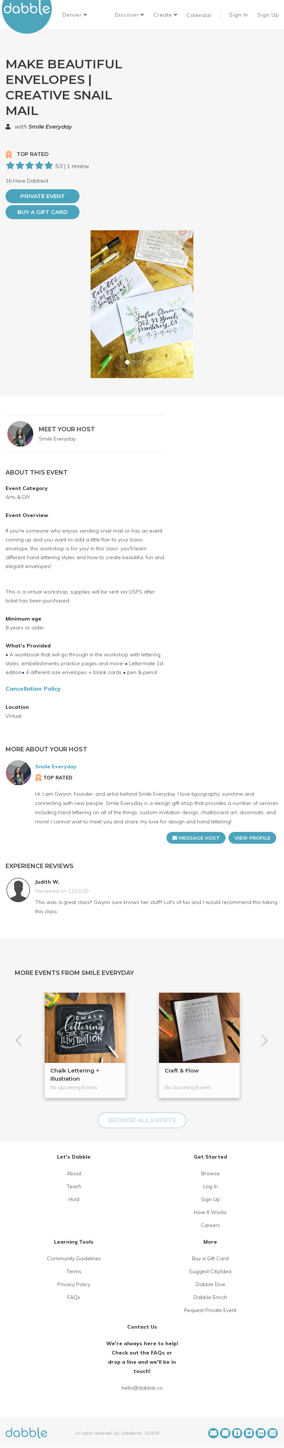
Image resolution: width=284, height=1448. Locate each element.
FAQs (73, 1297)
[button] (74, 14)
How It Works (210, 1212)
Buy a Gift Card (42, 211)
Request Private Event (210, 1310)
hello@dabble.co (142, 1387)
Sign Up (269, 14)
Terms (73, 1271)
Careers (210, 1225)
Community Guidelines (74, 1258)
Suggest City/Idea (210, 1271)
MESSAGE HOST (196, 838)
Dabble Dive (210, 1284)
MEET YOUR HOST (67, 429)
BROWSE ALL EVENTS (142, 1120)
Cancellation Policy (33, 688)
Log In (210, 1186)
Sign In (239, 14)
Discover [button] (129, 14)
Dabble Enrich (210, 1297)
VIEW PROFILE (252, 838)
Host (74, 1199)
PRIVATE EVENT (42, 196)
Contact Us (142, 1326)
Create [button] (165, 14)
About (74, 1173)
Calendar (199, 15)
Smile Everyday (50, 126)
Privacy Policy (73, 1284)
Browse (210, 1173)
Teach (74, 1186)
